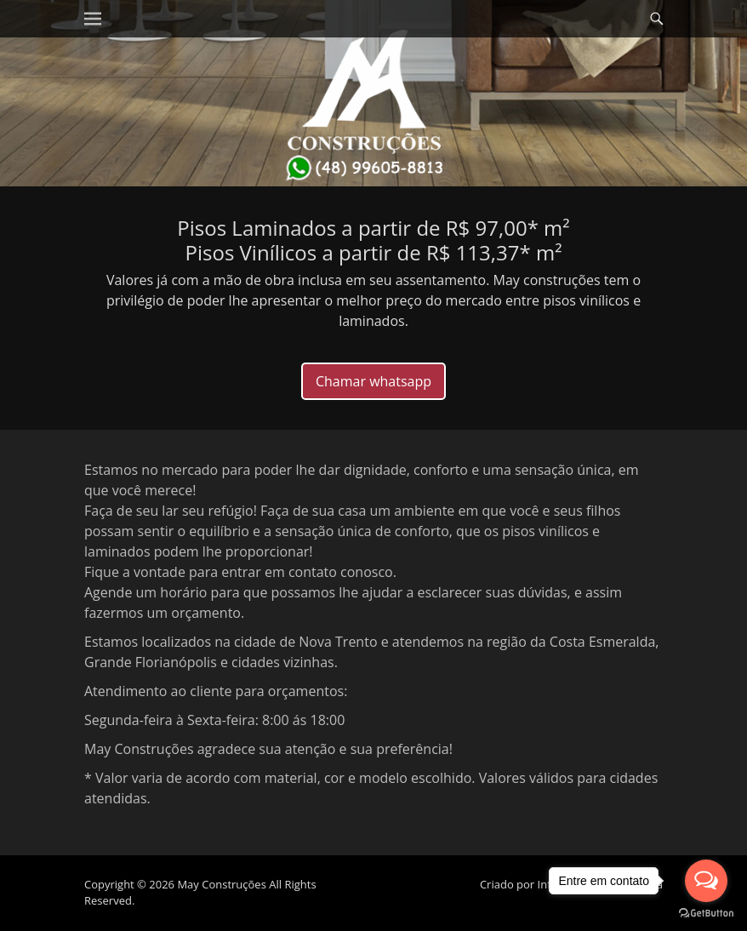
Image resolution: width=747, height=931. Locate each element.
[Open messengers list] (706, 881)
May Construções (221, 884)
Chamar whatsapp (373, 381)
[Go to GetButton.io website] (706, 913)
